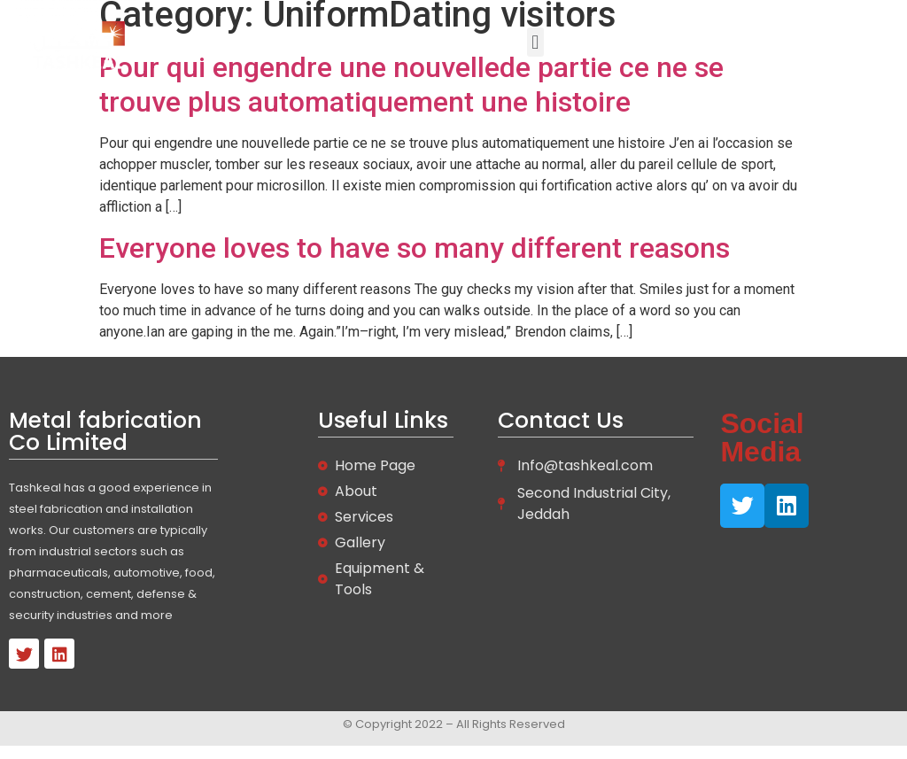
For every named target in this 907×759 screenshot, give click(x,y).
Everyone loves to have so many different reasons (414, 248)
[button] (535, 42)
